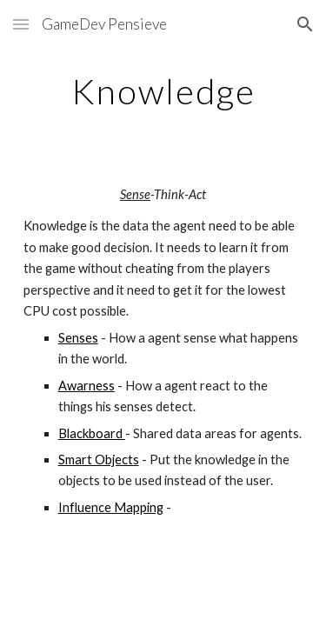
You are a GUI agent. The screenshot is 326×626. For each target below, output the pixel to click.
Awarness (86, 385)
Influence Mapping (110, 507)
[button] (21, 24)
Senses (78, 337)
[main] (163, 91)
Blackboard (91, 433)
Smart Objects (98, 459)
